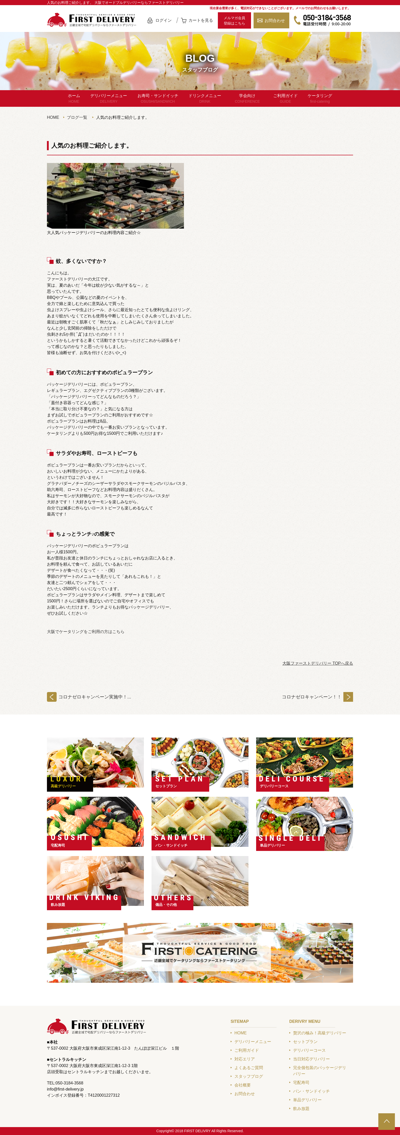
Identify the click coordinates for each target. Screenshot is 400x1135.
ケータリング (320, 98)
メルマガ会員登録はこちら (234, 20)
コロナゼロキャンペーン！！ (312, 696)
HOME (53, 117)
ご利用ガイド (285, 98)
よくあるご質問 (248, 1068)
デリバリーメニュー (108, 98)
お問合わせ (275, 20)
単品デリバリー (272, 845)
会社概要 (242, 1085)
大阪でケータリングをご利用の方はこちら (85, 631)
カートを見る (201, 20)
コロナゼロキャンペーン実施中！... (94, 696)
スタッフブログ (248, 1076)
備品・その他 (166, 905)
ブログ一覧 (77, 117)
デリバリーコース (274, 786)
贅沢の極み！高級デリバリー (319, 1033)
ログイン (163, 20)
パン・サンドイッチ (171, 845)
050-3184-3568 (322, 20)
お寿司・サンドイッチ (158, 98)
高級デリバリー (63, 786)
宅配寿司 (58, 845)
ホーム (74, 98)
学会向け (247, 98)
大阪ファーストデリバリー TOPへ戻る (317, 663)
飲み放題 (58, 905)
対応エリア (244, 1059)
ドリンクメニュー (205, 98)
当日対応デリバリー (311, 1059)
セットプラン (166, 786)
